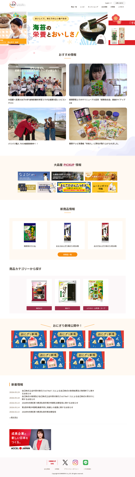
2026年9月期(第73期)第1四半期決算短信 (39, 411)
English (108, 3)
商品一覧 (74, 7)
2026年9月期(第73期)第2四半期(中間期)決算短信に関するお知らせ (50, 402)
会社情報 (104, 7)
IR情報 (113, 7)
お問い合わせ (119, 3)
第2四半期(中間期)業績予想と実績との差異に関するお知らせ (47, 407)
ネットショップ (93, 7)
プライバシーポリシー (71, 469)
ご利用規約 (87, 469)
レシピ (82, 7)
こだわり (121, 7)
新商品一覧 (67, 254)
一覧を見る (13, 417)
